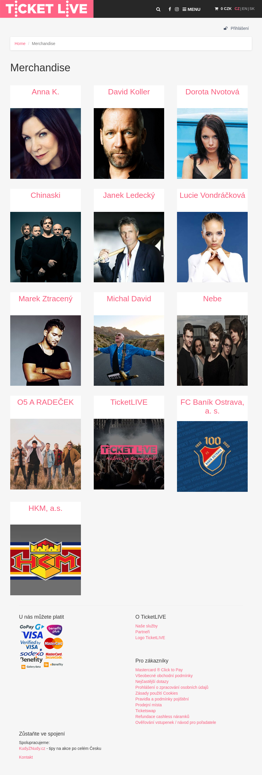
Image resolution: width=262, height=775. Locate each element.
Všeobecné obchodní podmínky (164, 675)
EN (244, 8)
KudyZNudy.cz (32, 748)
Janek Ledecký (129, 195)
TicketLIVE (129, 402)
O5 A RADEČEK (45, 402)
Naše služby (147, 626)
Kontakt (26, 757)
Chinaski (45, 195)
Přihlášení (236, 28)
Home (20, 43)
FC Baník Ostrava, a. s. (212, 406)
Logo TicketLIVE (150, 637)
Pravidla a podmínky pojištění (162, 699)
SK (252, 8)
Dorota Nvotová (212, 91)
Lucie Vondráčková (212, 195)
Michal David (129, 298)
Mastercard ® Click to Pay (159, 669)
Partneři (143, 631)
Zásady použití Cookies (157, 693)
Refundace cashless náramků (162, 716)
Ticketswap (146, 710)
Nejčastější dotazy (152, 681)
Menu (191, 9)
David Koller (129, 91)
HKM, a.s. (45, 508)
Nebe (212, 298)
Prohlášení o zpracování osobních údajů (172, 687)
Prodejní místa (149, 705)
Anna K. (46, 91)
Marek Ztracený (45, 298)
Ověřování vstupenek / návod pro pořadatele (176, 722)
